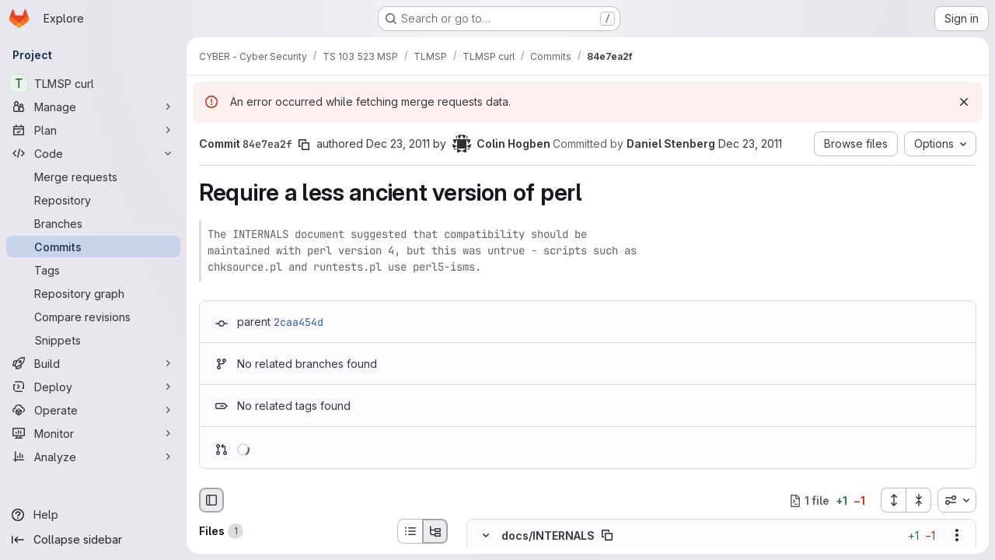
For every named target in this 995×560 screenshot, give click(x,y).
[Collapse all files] (918, 500)
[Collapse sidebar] (93, 540)
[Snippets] (93, 340)
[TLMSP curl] (93, 83)
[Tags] (93, 270)
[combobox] (956, 500)
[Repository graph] (93, 293)
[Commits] (93, 246)
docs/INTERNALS (548, 535)
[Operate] (93, 410)
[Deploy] (93, 386)
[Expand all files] (893, 500)
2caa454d (298, 322)
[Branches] (93, 223)
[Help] (93, 515)
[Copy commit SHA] (304, 144)
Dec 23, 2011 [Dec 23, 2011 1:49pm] (750, 143)
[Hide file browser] (211, 500)
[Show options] (957, 536)
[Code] (93, 153)
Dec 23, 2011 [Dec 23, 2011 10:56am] (398, 143)
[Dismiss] (964, 102)
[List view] (409, 531)
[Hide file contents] (486, 536)
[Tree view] (435, 531)
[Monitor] (93, 433)
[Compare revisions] (93, 316)
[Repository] (93, 200)
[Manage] (93, 106)
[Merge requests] (93, 176)
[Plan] (93, 130)
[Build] (93, 363)
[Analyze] (93, 456)
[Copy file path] (607, 536)
